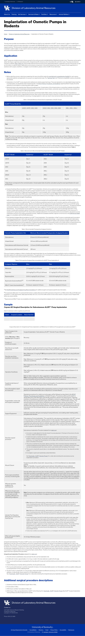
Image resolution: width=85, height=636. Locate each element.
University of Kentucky (10, 1)
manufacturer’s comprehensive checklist (59, 76)
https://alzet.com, (19, 63)
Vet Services (22, 14)
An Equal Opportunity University (19, 630)
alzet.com (53, 430)
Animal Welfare (64, 14)
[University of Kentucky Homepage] (42, 627)
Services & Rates (34, 14)
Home (5, 34)
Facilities (44, 14)
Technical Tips (51, 78)
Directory (41, 630)
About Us (7, 14)
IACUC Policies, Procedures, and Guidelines (49, 83)
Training (13, 14)
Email (47, 630)
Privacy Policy (54, 630)
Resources (53, 14)
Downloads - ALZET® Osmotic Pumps (38, 456)
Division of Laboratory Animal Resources (19, 34)
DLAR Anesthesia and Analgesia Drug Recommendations (21, 289)
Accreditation (33, 630)
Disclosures (71, 630)
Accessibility (63, 630)
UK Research (20, 1)
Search (78, 1)
